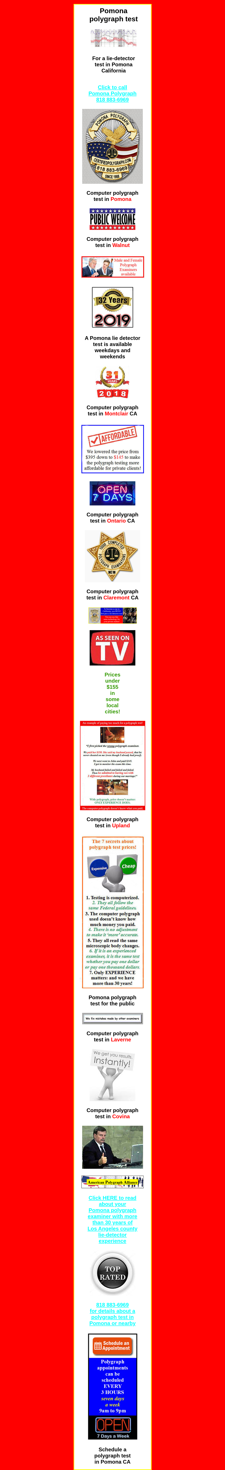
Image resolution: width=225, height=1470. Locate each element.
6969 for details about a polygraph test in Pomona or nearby (112, 1314)
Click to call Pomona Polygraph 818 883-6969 (113, 93)
